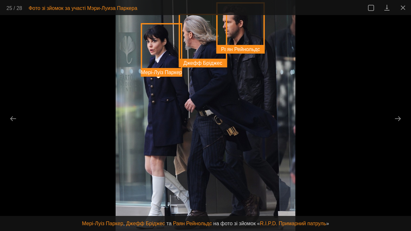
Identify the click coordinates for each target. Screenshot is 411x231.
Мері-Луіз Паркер (102, 223)
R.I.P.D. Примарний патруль (293, 223)
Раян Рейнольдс (192, 223)
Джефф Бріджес (145, 223)
